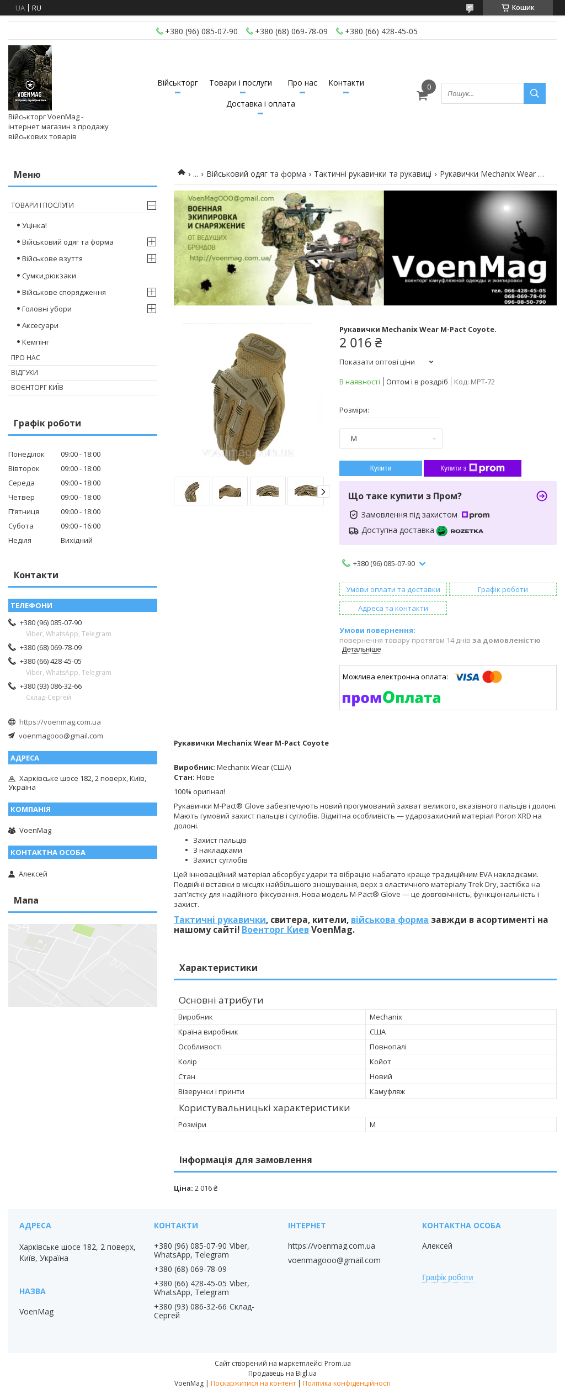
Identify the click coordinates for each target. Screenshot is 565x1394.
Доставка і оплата (260, 103)
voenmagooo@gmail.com (61, 735)
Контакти (346, 82)
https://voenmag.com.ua (60, 721)
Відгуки (24, 372)
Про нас (302, 82)
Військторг (177, 82)
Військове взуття (52, 258)
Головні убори (47, 309)
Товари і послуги (240, 82)
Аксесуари (40, 325)
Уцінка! (34, 225)
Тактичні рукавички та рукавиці (372, 173)
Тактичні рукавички (220, 920)
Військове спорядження (64, 292)
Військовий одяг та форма (256, 173)
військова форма (390, 920)
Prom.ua (337, 1363)
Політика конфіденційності (347, 1383)
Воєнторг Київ (37, 387)
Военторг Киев (275, 929)
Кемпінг (35, 342)
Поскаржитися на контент (253, 1383)
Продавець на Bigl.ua (282, 1373)
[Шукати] (535, 93)
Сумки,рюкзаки (49, 276)
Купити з (472, 468)
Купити (380, 468)
